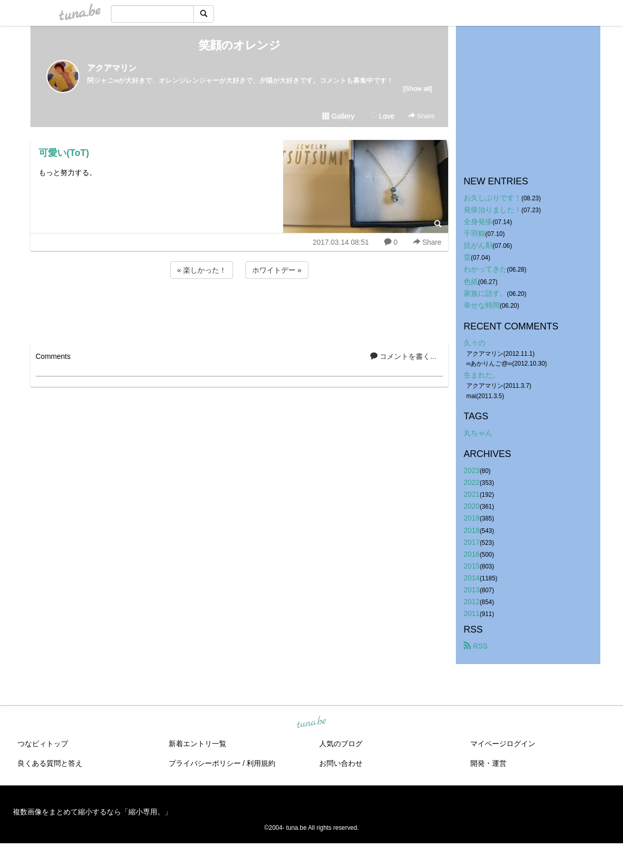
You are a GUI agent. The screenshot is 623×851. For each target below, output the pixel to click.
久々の (474, 343)
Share (421, 116)
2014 (472, 578)
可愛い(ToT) (64, 153)
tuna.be (311, 723)
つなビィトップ (43, 743)
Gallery (338, 116)
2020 (472, 506)
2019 (472, 518)
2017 (472, 542)
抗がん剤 (478, 245)
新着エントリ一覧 (197, 743)
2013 (472, 590)
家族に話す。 (485, 293)
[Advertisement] (239, 309)
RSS (476, 646)
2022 (472, 482)
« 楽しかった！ (201, 270)
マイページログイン (502, 743)
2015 (472, 566)
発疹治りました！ (492, 210)
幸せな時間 (482, 305)
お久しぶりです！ (492, 198)
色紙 (471, 281)
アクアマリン (112, 68)
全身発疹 (478, 221)
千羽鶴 (474, 233)
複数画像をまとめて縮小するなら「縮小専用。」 (92, 812)
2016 (472, 554)
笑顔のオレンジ (240, 45)
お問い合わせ (341, 763)
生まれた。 (482, 375)
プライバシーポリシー (205, 763)
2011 (472, 613)
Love (382, 116)
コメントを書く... (403, 356)
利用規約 (261, 763)
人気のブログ (341, 743)
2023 (472, 470)
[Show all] (417, 88)
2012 (472, 601)
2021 (472, 494)
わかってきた (485, 269)
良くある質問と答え (50, 763)
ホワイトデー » (277, 270)
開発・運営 (488, 763)
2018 (472, 530)
